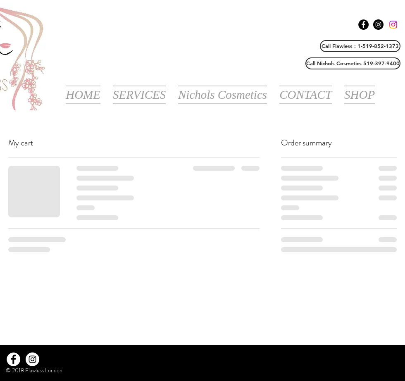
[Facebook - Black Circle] (363, 24)
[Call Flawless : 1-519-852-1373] (360, 46)
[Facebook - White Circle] (13, 359)
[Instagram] (393, 24)
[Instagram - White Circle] (32, 359)
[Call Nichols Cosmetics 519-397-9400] (352, 63)
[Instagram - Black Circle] (378, 24)
